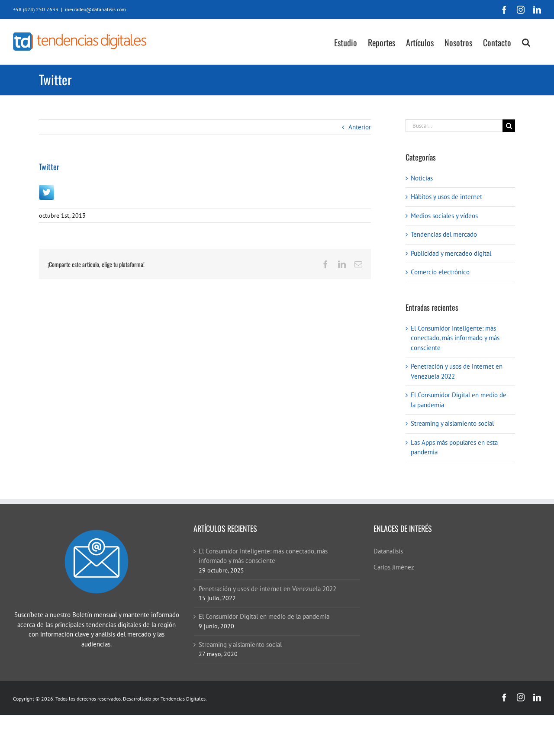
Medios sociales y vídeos (444, 216)
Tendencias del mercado (444, 234)
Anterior (359, 127)
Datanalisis (388, 551)
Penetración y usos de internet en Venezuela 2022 (267, 589)
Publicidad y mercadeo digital (451, 253)
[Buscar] (508, 125)
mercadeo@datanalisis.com (95, 9)
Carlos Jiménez (394, 567)
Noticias (422, 178)
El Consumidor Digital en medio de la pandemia (264, 616)
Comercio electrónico (440, 272)
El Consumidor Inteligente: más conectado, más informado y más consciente (455, 338)
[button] (526, 41)
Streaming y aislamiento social (452, 423)
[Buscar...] (454, 125)
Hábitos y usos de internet (446, 197)
